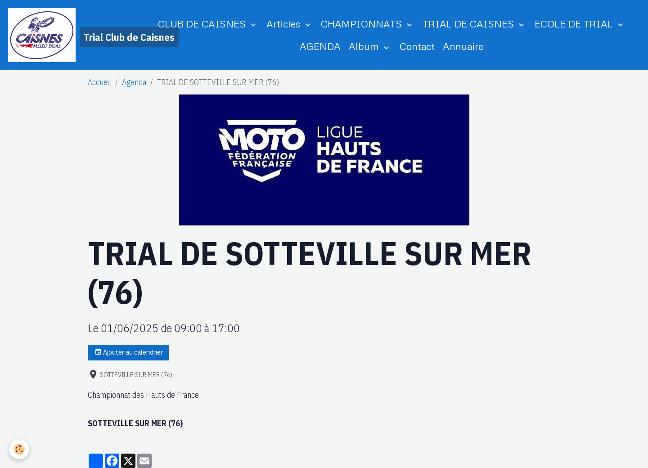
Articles (284, 24)
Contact (417, 46)
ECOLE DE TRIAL (575, 24)
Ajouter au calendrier (128, 352)
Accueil (99, 82)
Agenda (134, 82)
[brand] (71, 35)
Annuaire (463, 46)
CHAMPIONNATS (363, 24)
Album (365, 46)
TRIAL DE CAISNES (470, 24)
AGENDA (320, 46)
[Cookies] (19, 449)
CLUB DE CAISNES (203, 24)
